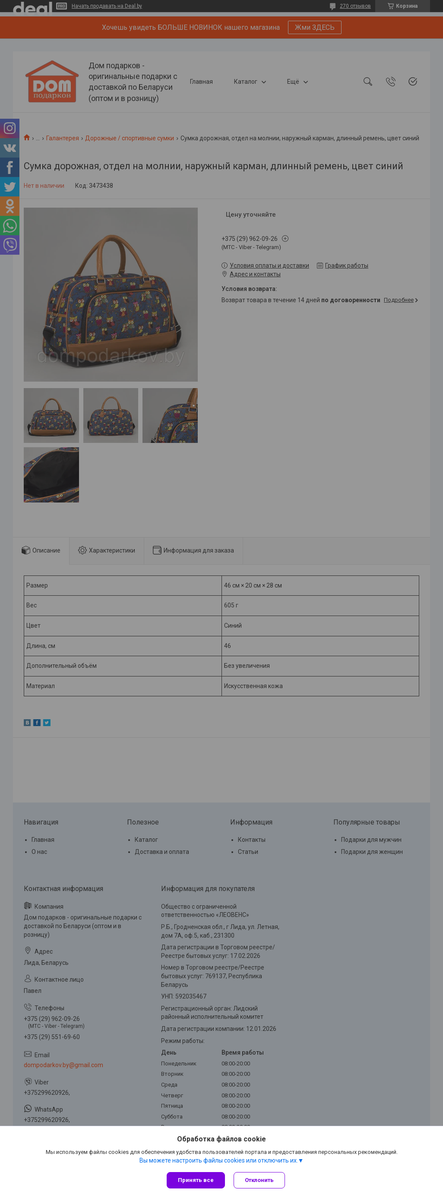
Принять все (196, 1180)
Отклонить (259, 1180)
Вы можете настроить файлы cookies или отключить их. (218, 1160)
